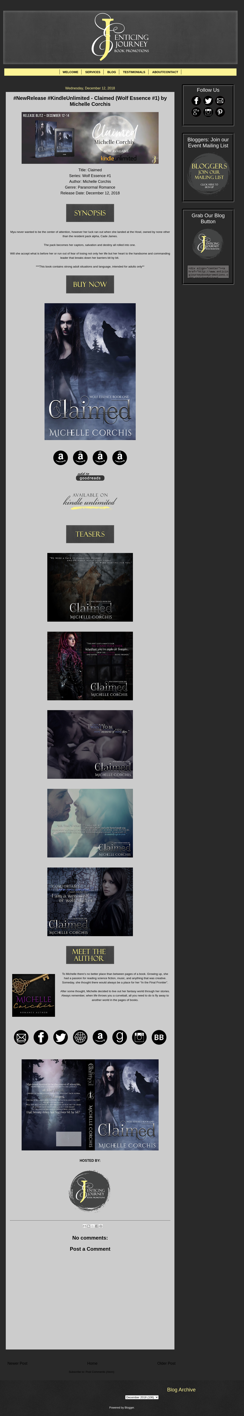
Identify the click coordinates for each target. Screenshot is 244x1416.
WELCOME (70, 72)
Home (92, 1363)
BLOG (111, 72)
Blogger (129, 1407)
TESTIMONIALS (134, 72)
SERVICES (92, 72)
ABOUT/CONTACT (165, 72)
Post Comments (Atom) (100, 1371)
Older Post (166, 1363)
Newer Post (17, 1363)
